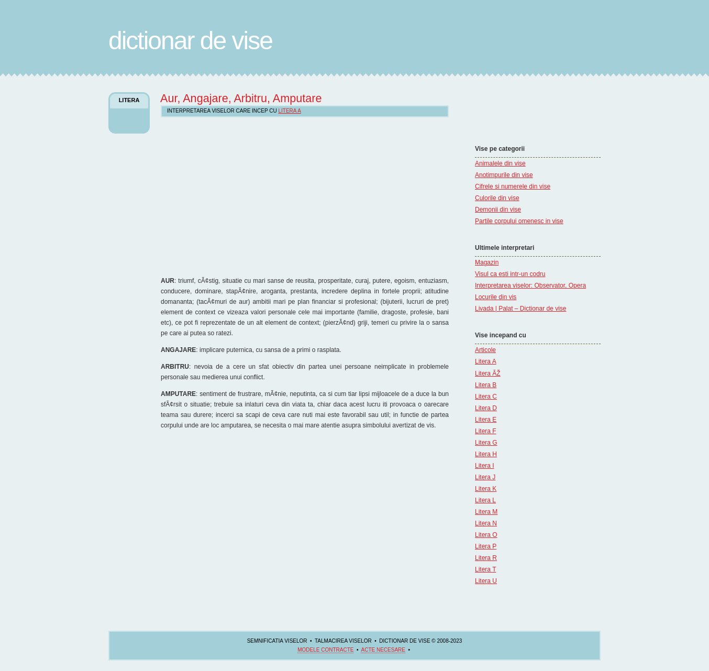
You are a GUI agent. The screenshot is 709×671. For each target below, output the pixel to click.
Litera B (485, 385)
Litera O (486, 534)
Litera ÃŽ (488, 373)
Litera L (485, 500)
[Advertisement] (506, 112)
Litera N (486, 523)
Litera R (486, 558)
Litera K (485, 488)
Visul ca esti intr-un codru (510, 274)
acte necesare (383, 650)
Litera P (485, 546)
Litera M (486, 511)
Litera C (486, 396)
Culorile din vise (497, 198)
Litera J (485, 477)
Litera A (485, 361)
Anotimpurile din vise (504, 175)
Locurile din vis (495, 297)
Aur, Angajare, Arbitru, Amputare (241, 98)
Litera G (486, 442)
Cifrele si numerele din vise (512, 186)
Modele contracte (325, 650)
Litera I (484, 465)
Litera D (486, 408)
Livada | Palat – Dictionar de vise (521, 308)
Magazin (486, 262)
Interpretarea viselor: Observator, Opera (530, 285)
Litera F (485, 431)
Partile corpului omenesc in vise (519, 221)
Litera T (485, 569)
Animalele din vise (500, 163)
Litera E (485, 419)
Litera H (486, 454)
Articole (485, 350)
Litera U (486, 581)
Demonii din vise (498, 209)
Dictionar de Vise (190, 40)
